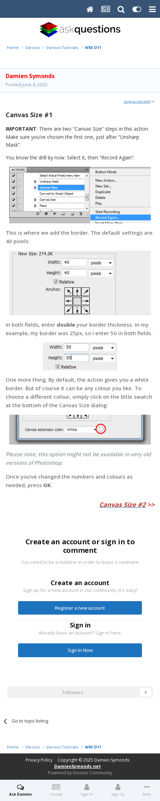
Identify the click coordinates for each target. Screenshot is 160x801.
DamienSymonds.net (77, 766)
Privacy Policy (38, 760)
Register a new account (80, 608)
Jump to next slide (137, 101)
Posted (26, 84)
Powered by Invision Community (80, 773)
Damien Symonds (111, 760)
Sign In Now (80, 650)
